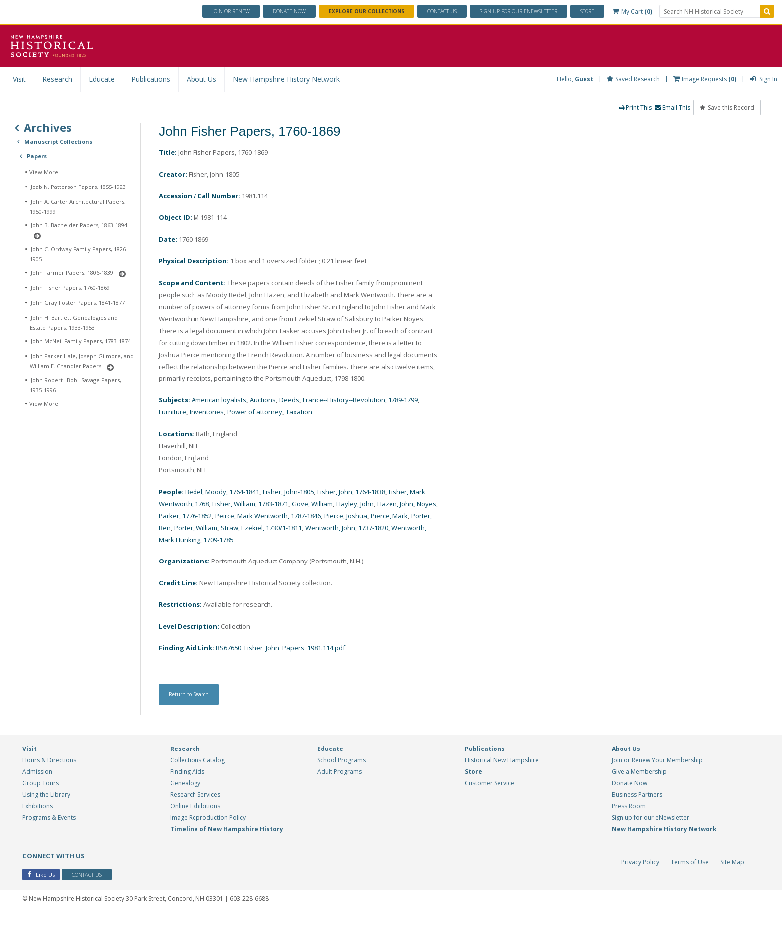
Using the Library (46, 817)
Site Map (732, 885)
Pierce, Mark (179, 546)
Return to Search (194, 717)
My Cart (632, 11)
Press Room (629, 829)
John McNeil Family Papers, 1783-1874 (81, 341)
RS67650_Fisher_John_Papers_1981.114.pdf (288, 670)
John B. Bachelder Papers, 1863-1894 (79, 225)
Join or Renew (231, 11)
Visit (19, 79)
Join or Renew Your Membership (657, 783)
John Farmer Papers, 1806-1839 (72, 272)
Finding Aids (187, 794)
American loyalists (223, 417)
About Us (201, 79)
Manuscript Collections (58, 141)
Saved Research (633, 79)
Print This (634, 107)
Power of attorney (281, 429)
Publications (150, 79)
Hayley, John (393, 522)
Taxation (329, 429)
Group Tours (40, 806)
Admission (37, 794)
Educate (102, 79)
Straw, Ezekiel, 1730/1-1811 (340, 546)
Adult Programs (339, 794)
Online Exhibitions (195, 829)
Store (587, 11)
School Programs (341, 783)
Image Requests (704, 79)
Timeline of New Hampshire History (226, 852)
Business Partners (637, 817)
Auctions (270, 417)
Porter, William (268, 546)
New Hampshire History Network (286, 79)
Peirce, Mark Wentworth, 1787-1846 (323, 534)
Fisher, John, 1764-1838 (373, 510)
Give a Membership (639, 794)
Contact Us (442, 11)
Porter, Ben (221, 546)
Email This (672, 107)
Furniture (193, 429)
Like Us (41, 898)
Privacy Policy (639, 885)
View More (43, 172)
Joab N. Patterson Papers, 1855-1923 (78, 186)
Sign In (763, 79)
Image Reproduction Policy (208, 840)
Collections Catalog (197, 783)
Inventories (229, 429)
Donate (289, 11)
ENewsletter (518, 11)
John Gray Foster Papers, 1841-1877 (78, 302)
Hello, (575, 79)
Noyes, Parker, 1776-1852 (219, 534)
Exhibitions (37, 829)
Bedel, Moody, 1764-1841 (229, 510)
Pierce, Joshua (409, 534)
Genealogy (185, 806)
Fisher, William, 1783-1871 (279, 522)
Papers (37, 156)
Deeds (298, 417)
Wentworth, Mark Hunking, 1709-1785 (276, 557)
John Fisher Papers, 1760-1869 (70, 287)
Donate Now (629, 806)
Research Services (195, 817)
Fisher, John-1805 (303, 510)
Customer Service (489, 806)
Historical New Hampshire (502, 783)
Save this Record (727, 107)
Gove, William (348, 522)
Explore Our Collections (366, 11)
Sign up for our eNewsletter (650, 840)
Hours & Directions (49, 783)
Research (57, 79)
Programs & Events (49, 840)
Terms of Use (689, 885)
